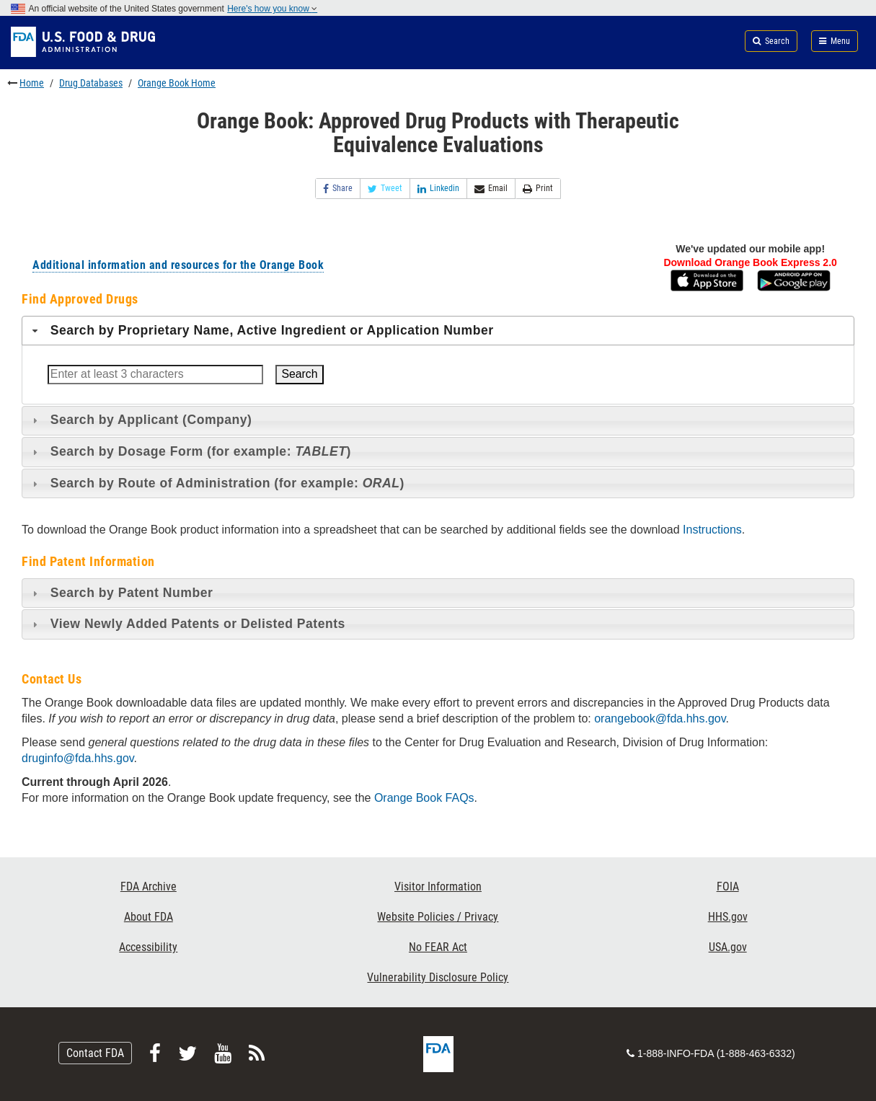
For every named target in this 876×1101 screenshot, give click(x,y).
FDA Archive (148, 886)
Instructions (712, 529)
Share (338, 188)
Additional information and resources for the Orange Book (178, 265)
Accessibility (148, 947)
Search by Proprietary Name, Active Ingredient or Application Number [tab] (261, 330)
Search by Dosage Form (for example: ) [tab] (190, 451)
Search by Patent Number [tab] (121, 592)
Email (491, 188)
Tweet (385, 188)
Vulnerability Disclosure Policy (437, 977)
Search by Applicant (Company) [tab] (140, 419)
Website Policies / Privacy (437, 917)
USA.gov (728, 947)
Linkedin (438, 188)
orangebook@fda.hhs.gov (659, 718)
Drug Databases (91, 83)
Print (538, 188)
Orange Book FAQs (424, 798)
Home (31, 83)
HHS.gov (728, 917)
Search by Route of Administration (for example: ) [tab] (216, 483)
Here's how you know (272, 9)
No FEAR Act (438, 947)
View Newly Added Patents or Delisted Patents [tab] (187, 623)
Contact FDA (95, 1053)
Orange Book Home (177, 83)
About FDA (148, 917)
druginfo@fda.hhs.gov (78, 758)
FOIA (728, 886)
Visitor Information (438, 886)
